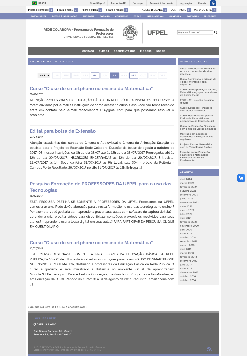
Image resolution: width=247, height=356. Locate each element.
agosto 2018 (187, 245)
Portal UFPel (38, 16)
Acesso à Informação (64, 16)
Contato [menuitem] (88, 51)
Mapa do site (205, 9)
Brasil (42, 3)
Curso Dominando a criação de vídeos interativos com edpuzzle (198, 82)
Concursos (121, 16)
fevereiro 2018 (188, 257)
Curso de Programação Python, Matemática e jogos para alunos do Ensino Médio (198, 92)
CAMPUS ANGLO (45, 324)
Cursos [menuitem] (104, 51)
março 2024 (187, 183)
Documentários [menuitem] (124, 51)
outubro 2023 (188, 190)
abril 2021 (185, 218)
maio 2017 (186, 268)
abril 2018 (186, 249)
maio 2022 (186, 206)
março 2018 (187, 253)
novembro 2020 (189, 225)
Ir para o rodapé (117, 9)
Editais (137, 16)
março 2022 (187, 210)
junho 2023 (186, 198)
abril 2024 (186, 179)
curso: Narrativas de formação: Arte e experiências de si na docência (198, 71)
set (133, 75)
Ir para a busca (92, 9)
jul (114, 75)
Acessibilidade (154, 9)
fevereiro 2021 (188, 222)
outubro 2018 (188, 237)
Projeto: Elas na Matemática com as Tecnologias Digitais (196, 145)
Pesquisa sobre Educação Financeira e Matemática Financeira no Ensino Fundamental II (195, 156)
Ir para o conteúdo (40, 9)
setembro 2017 (188, 260)
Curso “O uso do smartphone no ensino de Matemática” (91, 88)
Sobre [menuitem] (160, 51)
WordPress (52, 350)
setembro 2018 (189, 241)
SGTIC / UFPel (92, 350)
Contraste (181, 9)
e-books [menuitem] (146, 51)
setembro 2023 (189, 194)
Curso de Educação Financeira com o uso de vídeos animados (198, 127)
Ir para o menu (67, 9)
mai (95, 75)
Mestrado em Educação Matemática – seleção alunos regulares (196, 136)
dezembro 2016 (189, 272)
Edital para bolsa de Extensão (63, 130)
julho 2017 (186, 264)
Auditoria (88, 16)
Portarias (193, 16)
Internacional (155, 16)
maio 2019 (186, 233)
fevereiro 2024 (188, 187)
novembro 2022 (189, 202)
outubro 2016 (188, 276)
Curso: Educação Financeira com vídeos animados (196, 109)
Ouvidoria (175, 16)
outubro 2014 (188, 280)
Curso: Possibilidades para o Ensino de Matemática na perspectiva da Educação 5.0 (197, 118)
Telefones (210, 16)
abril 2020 (186, 229)
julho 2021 (186, 214)
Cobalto (105, 16)
